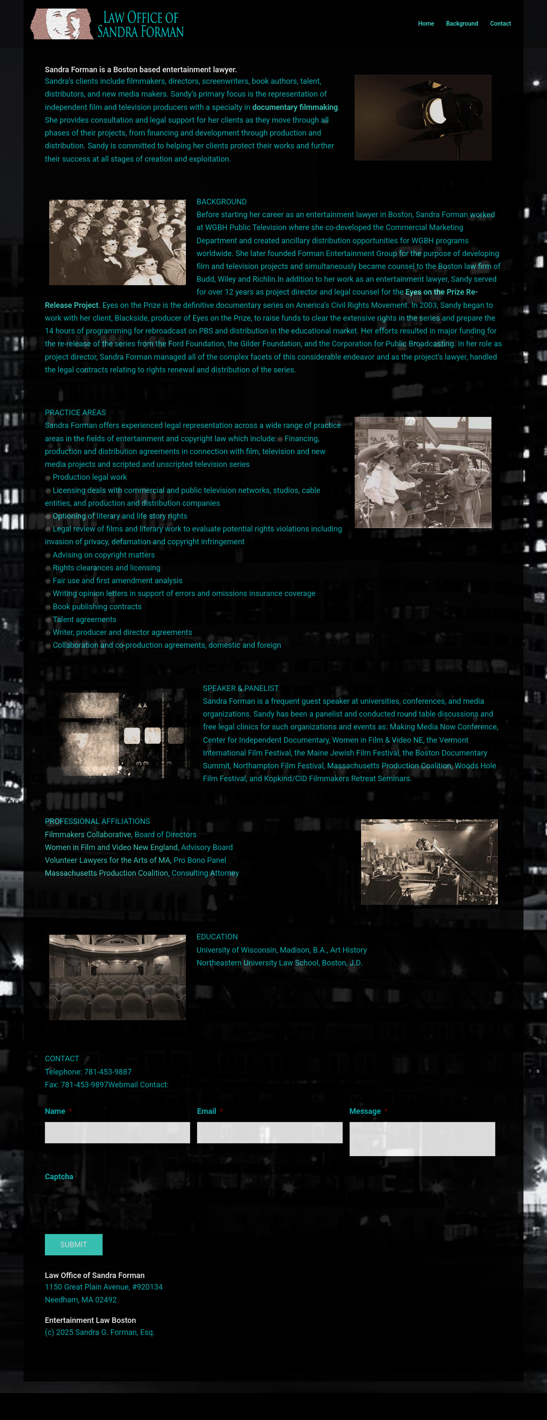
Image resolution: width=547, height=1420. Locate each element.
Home (426, 23)
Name (58, 1111)
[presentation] (110, 1203)
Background (462, 23)
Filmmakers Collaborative (88, 834)
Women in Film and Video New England (112, 847)
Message (369, 1111)
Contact (500, 23)
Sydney (218, 1405)
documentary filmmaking (295, 107)
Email (210, 1111)
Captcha (59, 1176)
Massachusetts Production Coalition (107, 872)
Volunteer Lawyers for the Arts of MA (108, 860)
